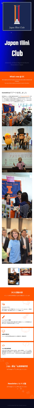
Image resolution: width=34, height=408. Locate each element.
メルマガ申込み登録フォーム (17, 390)
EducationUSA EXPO (25, 96)
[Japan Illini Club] (17, 16)
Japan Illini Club (15, 405)
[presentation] (5, 276)
